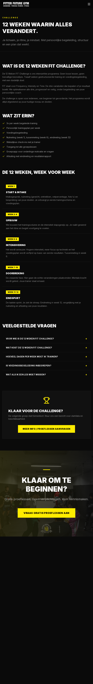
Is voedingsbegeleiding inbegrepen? (46, 365)
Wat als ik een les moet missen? (46, 374)
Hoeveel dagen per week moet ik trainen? (46, 356)
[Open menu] (89, 4)
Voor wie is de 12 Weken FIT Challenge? (46, 338)
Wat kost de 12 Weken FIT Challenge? (46, 347)
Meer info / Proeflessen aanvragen (46, 429)
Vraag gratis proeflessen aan (46, 516)
